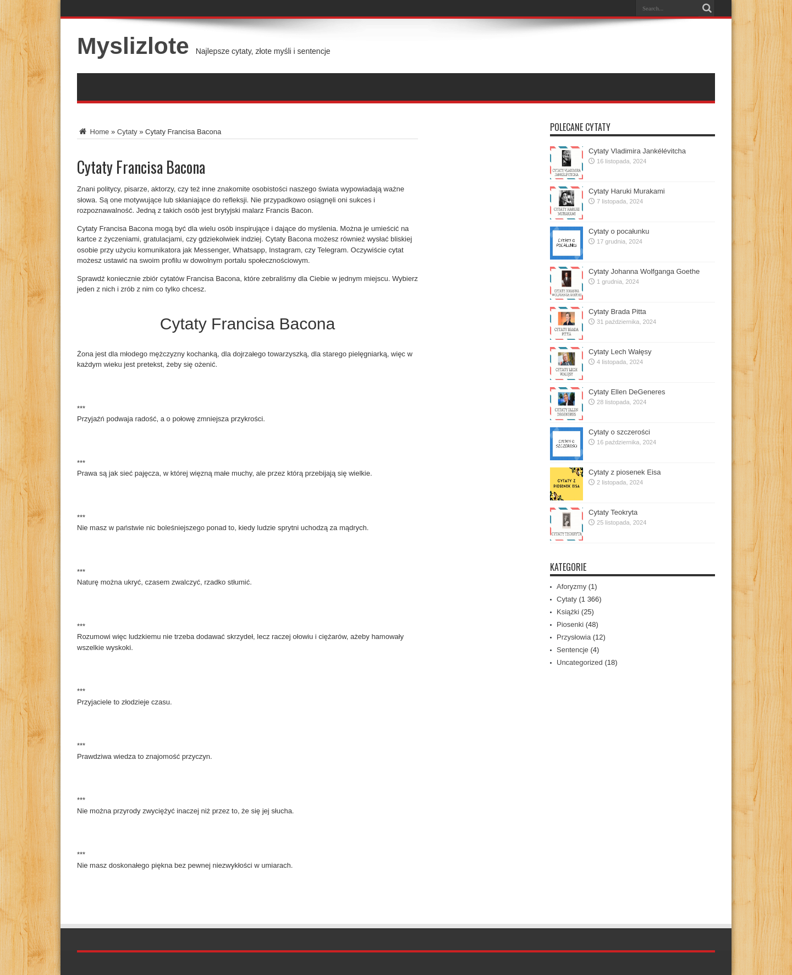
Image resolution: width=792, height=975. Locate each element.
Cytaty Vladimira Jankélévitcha (637, 151)
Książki (568, 612)
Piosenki (570, 624)
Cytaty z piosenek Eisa (624, 472)
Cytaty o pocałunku (619, 231)
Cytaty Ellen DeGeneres (626, 392)
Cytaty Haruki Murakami (626, 191)
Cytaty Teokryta (612, 512)
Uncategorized (580, 662)
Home (93, 132)
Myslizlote (133, 45)
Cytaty (127, 132)
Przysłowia (574, 637)
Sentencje (572, 650)
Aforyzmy (571, 586)
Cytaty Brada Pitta (617, 311)
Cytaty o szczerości (619, 432)
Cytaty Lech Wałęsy (619, 352)
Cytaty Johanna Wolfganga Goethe (644, 271)
